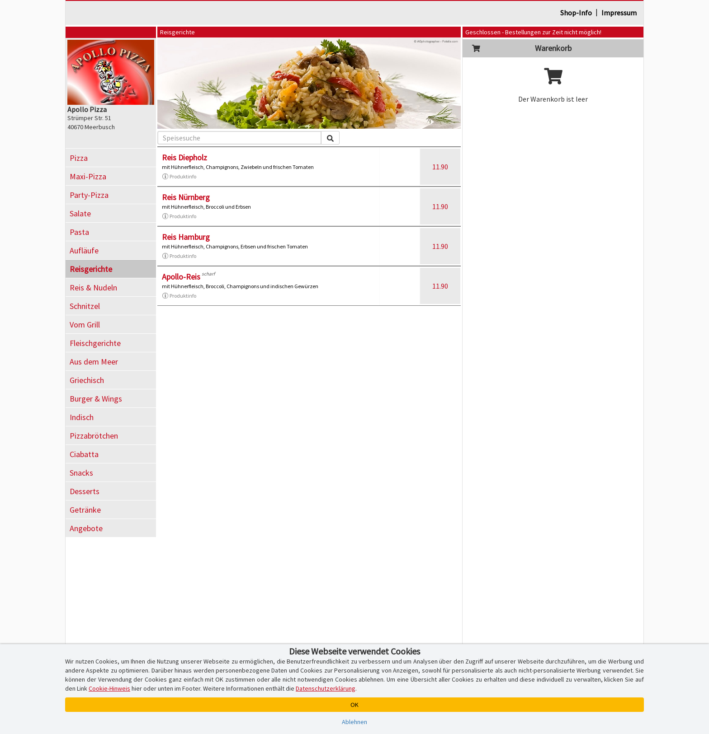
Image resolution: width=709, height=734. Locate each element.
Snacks (81, 473)
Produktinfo (179, 176)
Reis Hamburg (186, 237)
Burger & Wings (96, 398)
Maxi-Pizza (88, 176)
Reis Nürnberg (186, 197)
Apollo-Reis (181, 276)
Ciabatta (84, 454)
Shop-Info (576, 12)
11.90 (440, 166)
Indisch (82, 417)
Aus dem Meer (94, 361)
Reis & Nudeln (93, 287)
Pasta (79, 232)
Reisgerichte (91, 269)
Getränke (85, 510)
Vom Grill (85, 324)
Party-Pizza (89, 195)
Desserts (84, 491)
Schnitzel (85, 306)
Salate (80, 213)
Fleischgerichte (95, 343)
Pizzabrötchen (94, 435)
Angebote (86, 528)
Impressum (619, 12)
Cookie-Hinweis (109, 688)
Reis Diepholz (184, 157)
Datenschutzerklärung (325, 688)
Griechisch (87, 380)
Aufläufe (84, 250)
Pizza (79, 158)
